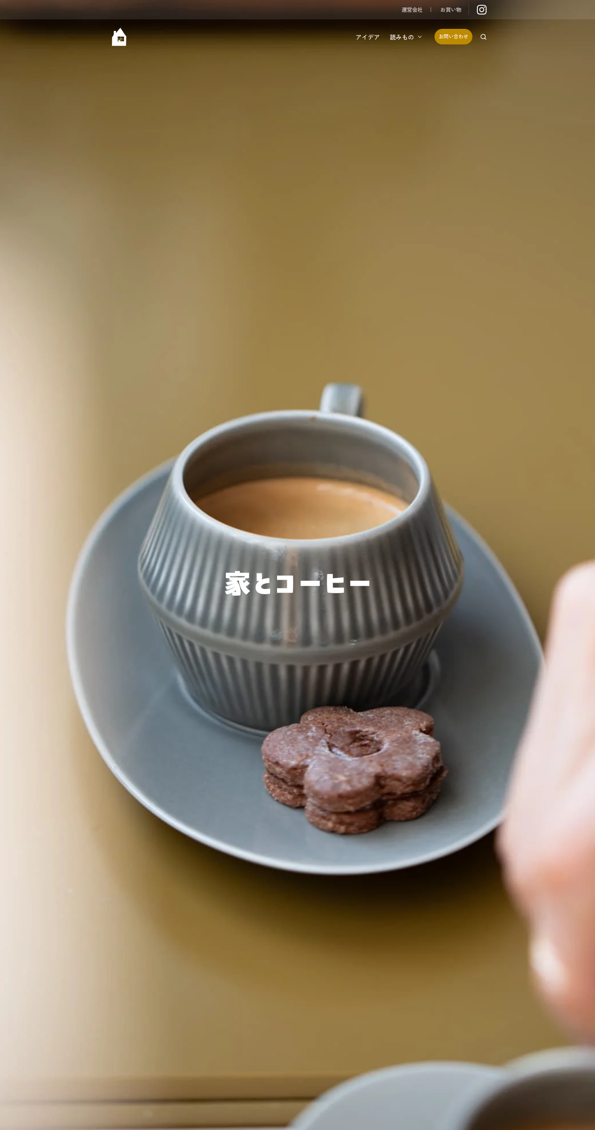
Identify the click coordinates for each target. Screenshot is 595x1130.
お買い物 (450, 9)
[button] (483, 37)
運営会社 (412, 9)
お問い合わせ (453, 36)
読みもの (402, 36)
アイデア (368, 36)
